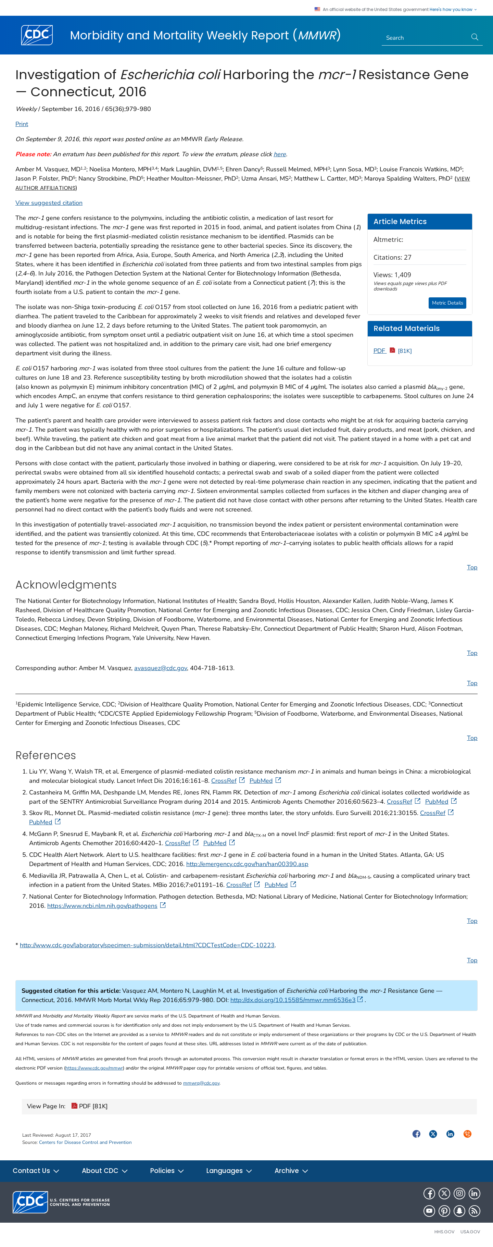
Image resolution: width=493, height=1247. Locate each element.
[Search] (425, 38)
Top (472, 567)
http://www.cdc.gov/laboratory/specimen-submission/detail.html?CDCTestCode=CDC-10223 (147, 945)
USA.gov (470, 1232)
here (280, 154)
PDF (393, 351)
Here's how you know (454, 9)
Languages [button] (229, 1170)
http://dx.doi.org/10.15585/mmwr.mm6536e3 (296, 1000)
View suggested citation (49, 203)
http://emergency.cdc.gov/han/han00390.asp (247, 864)
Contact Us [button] (36, 1170)
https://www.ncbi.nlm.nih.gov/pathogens (107, 906)
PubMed (266, 781)
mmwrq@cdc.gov (201, 1083)
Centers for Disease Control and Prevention (85, 1142)
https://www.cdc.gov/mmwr (94, 1068)
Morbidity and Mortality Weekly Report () (205, 35)
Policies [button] (167, 1170)
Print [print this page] (21, 124)
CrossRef (228, 781)
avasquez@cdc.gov (160, 668)
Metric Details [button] (447, 302)
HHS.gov (444, 1232)
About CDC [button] (105, 1170)
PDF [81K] (89, 1107)
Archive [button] (292, 1170)
